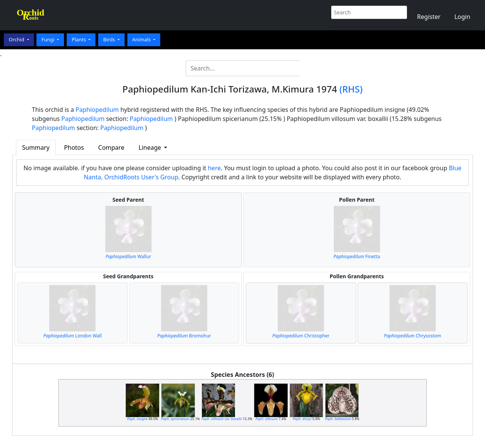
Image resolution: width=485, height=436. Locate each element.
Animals (142, 39)
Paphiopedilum (97, 109)
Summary (35, 147)
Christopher (301, 335)
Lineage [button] (151, 147)
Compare (111, 147)
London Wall (72, 335)
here (214, 168)
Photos (74, 147)
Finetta (356, 256)
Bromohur (184, 335)
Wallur (128, 256)
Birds (109, 39)
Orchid (17, 39)
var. (222, 418)
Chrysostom (412, 335)
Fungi (48, 39)
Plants (79, 39)
